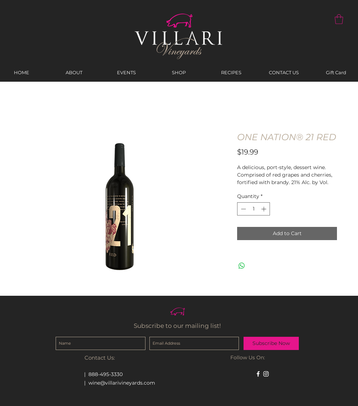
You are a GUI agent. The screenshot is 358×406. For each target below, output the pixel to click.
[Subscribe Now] (271, 343)
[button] (339, 19)
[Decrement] (242, 209)
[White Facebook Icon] (258, 373)
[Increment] (264, 209)
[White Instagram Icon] (266, 373)
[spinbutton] (253, 209)
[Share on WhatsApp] (241, 266)
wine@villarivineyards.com (121, 383)
